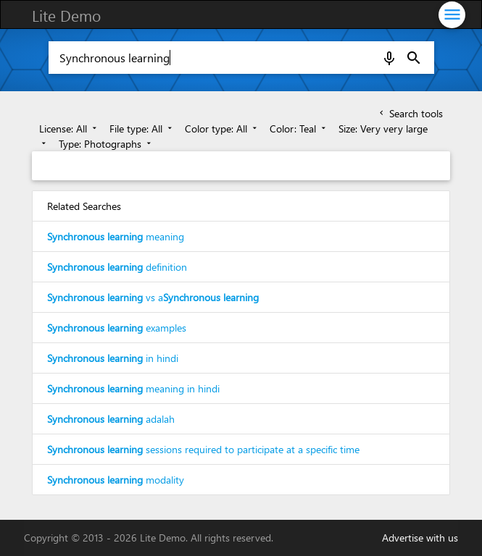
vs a (153, 297)
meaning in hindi (133, 388)
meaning (115, 236)
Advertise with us (420, 537)
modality (115, 479)
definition (117, 267)
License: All (69, 128)
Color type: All (222, 128)
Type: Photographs (106, 144)
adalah (111, 419)
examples (116, 327)
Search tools (410, 113)
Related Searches (84, 206)
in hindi (112, 358)
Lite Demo (66, 15)
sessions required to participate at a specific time (203, 449)
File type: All (142, 128)
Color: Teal (299, 128)
